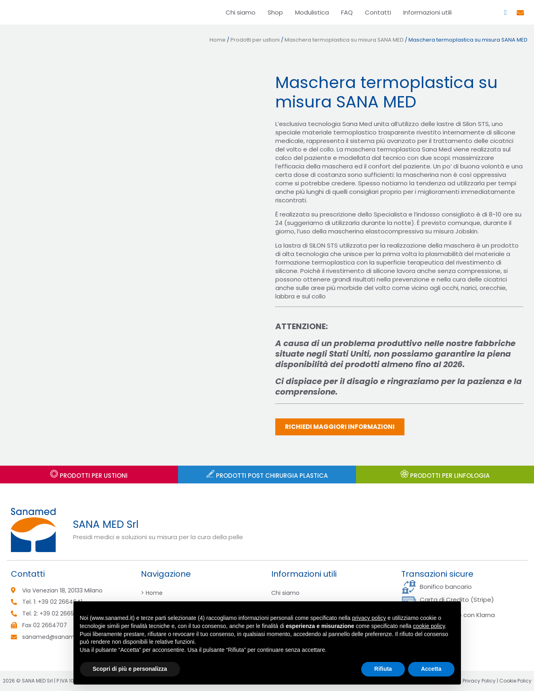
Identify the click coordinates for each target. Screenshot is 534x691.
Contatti (378, 12)
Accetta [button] (431, 669)
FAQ (347, 12)
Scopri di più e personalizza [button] (130, 669)
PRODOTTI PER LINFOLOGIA (445, 475)
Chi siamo (240, 12)
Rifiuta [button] (383, 669)
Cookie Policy (515, 680)
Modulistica (312, 12)
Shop (275, 12)
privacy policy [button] (369, 618)
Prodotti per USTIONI (89, 475)
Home (217, 40)
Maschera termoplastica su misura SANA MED (344, 40)
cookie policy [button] (429, 626)
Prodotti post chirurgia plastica (267, 475)
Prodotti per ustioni (255, 40)
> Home (152, 593)
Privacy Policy (479, 680)
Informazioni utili (427, 12)
